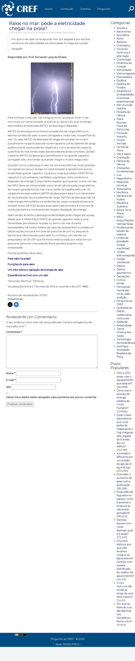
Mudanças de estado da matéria (125, 231)
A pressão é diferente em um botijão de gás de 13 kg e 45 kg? (125, 460)
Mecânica (122, 192)
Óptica (121, 265)
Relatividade (124, 325)
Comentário (14, 332)
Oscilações (123, 276)
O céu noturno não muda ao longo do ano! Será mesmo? (125, 589)
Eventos (85, 9)
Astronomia (124, 31)
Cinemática (123, 45)
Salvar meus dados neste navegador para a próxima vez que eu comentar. (51, 397)
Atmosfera (123, 35)
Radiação (122, 321)
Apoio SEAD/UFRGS (67, 644)
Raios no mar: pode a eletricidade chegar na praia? (47, 26)
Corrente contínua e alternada (123, 53)
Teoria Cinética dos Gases (124, 332)
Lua (119, 174)
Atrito (120, 38)
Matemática (124, 189)
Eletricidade (56, 32)
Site (8, 387)
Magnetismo (124, 178)
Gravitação (123, 157)
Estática (121, 80)
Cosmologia (124, 59)
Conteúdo (67, 9)
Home (48, 9)
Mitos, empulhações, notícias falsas (125, 220)
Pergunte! (103, 9)
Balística (122, 42)
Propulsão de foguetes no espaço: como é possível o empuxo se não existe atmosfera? (125, 502)
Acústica (122, 28)
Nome (10, 373)
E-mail (10, 380)
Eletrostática (69, 32)
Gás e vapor (124, 154)
